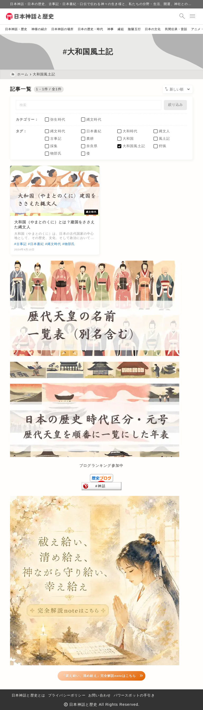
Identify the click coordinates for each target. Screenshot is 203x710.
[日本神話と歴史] (35, 16)
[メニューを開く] (188, 16)
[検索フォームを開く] (176, 16)
